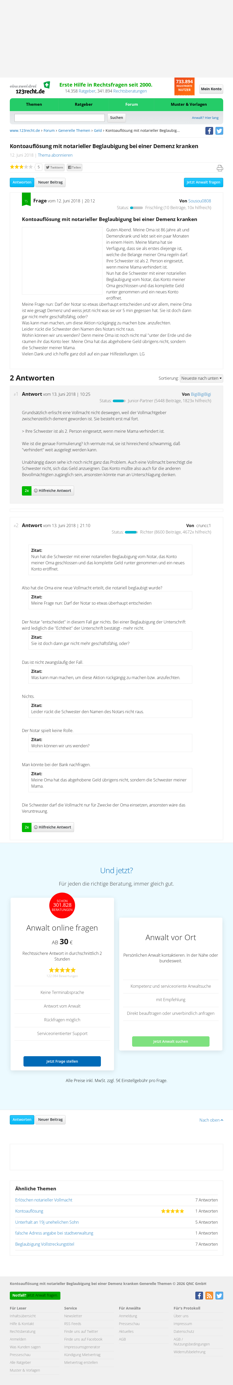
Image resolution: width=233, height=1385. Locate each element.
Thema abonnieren (55, 155)
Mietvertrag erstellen (81, 1363)
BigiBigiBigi (201, 394)
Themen (34, 104)
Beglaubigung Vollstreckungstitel (44, 1244)
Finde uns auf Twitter (81, 1332)
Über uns (181, 1316)
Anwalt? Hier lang (205, 118)
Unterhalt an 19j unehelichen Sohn (47, 1222)
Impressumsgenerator (82, 1347)
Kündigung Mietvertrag (82, 1355)
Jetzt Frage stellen (62, 1061)
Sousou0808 (199, 201)
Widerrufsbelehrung (189, 1352)
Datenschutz (184, 1332)
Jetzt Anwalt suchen (170, 1041)
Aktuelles (126, 1332)
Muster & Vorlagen (189, 104)
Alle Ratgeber (20, 1363)
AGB (122, 1339)
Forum (131, 104)
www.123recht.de (25, 131)
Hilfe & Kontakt (22, 1324)
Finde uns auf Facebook (83, 1339)
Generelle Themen (74, 131)
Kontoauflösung (29, 1211)
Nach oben (211, 1120)
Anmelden (18, 1339)
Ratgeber (87, 91)
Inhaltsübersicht (23, 1316)
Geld (98, 131)
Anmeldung (128, 1316)
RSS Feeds (72, 1324)
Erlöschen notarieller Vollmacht (43, 1200)
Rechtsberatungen (130, 91)
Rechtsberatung (22, 1332)
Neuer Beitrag (50, 182)
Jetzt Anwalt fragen (203, 182)
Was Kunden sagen (25, 1347)
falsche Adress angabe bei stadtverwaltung (54, 1233)
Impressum (183, 1324)
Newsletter (73, 1316)
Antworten (22, 182)
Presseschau (20, 1355)
